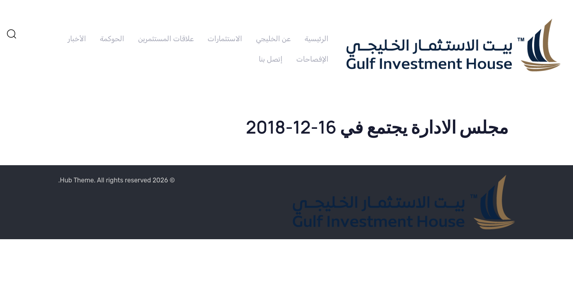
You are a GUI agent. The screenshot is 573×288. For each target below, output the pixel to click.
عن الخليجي (273, 38)
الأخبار (77, 38)
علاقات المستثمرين (166, 38)
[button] (11, 33)
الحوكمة (112, 38)
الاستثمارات (224, 38)
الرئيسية (316, 38)
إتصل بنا (270, 59)
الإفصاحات (312, 59)
